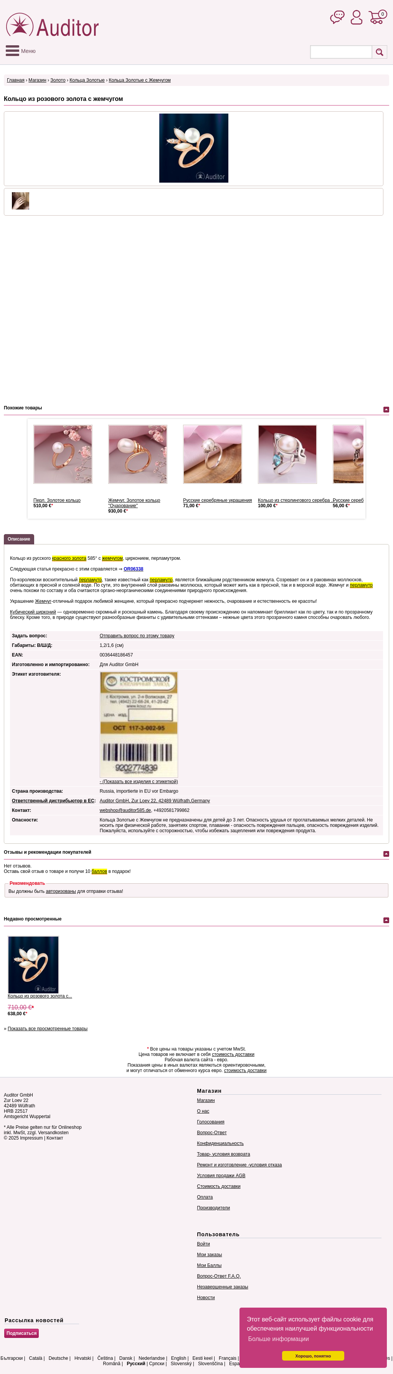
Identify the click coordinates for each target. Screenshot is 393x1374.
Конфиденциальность (220, 1143)
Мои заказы (209, 1254)
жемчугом (112, 558)
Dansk (125, 1358)
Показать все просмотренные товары (48, 1028)
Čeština (105, 1358)
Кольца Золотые (87, 80)
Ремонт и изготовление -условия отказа (239, 1165)
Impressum (31, 1138)
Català (36, 1358)
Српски (156, 1363)
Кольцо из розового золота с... (40, 996)
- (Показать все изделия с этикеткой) (139, 781)
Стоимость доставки (218, 1186)
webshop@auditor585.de (125, 810)
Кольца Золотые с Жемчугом (139, 80)
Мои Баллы (209, 1265)
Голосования (210, 1122)
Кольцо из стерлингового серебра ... (296, 500)
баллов (99, 871)
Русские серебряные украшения (217, 500)
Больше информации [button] (278, 1339)
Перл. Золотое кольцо (57, 500)
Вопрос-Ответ (211, 1132)
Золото (57, 80)
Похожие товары (23, 408)
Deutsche (58, 1358)
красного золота (69, 558)
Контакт (54, 1138)
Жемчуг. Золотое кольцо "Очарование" (134, 503)
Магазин (37, 80)
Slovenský (181, 1363)
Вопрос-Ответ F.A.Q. (219, 1276)
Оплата (205, 1197)
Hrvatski (82, 1358)
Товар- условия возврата (223, 1154)
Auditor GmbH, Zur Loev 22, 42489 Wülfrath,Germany (155, 800)
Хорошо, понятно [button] (313, 1356)
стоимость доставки (233, 1054)
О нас (203, 1111)
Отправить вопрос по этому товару (137, 635)
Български (11, 1358)
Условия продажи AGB (221, 1175)
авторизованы (61, 891)
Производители (213, 1208)
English (178, 1358)
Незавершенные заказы (222, 1287)
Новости (206, 1297)
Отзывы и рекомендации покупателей (47, 852)
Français (227, 1358)
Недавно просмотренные (32, 919)
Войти (203, 1244)
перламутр (90, 579)
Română (111, 1363)
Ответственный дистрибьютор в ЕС (53, 800)
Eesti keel (203, 1358)
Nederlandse (152, 1358)
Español (237, 1363)
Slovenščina (210, 1363)
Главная (16, 80)
